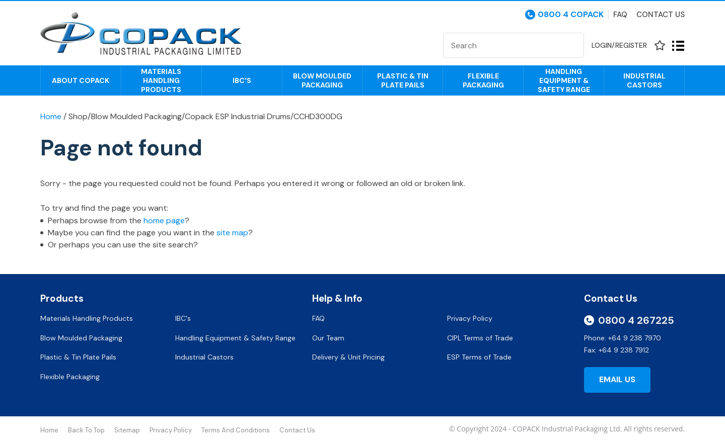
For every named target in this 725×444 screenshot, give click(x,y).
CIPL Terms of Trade (480, 337)
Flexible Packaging (483, 80)
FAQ (319, 318)
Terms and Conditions (235, 430)
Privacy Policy (470, 318)
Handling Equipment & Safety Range (564, 80)
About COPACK (80, 80)
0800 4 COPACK (571, 15)
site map (232, 232)
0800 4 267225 (636, 320)
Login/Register (619, 45)
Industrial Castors (644, 80)
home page (164, 220)
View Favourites (660, 45)
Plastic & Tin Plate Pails (402, 80)
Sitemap (127, 430)
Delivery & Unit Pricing (348, 357)
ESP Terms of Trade (479, 357)
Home (50, 116)
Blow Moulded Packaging (322, 80)
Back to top (86, 430)
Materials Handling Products (161, 80)
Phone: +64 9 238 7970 (622, 337)
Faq (620, 15)
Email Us (617, 379)
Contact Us (660, 15)
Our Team (329, 337)
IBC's (242, 80)
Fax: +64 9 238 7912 (616, 349)
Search (572, 45)
